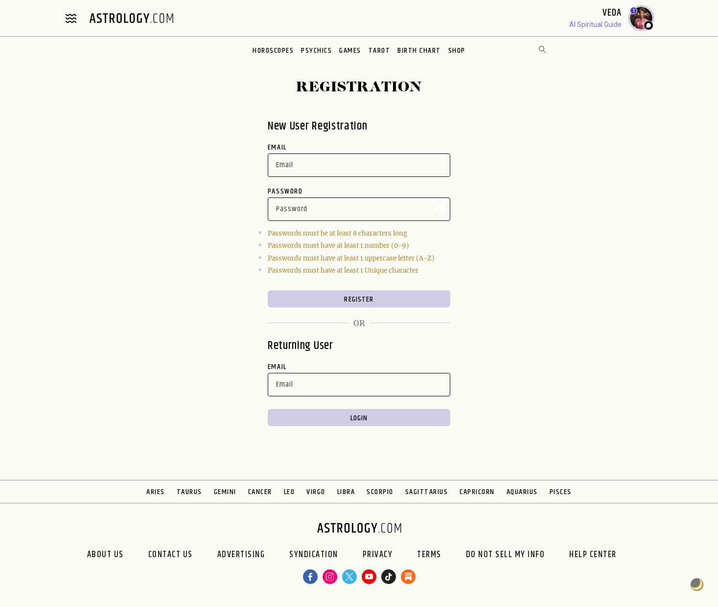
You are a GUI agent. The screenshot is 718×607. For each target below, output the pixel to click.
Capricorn (477, 492)
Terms (429, 555)
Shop (456, 50)
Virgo (315, 492)
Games (350, 50)
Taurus (189, 492)
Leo (289, 492)
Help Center (593, 555)
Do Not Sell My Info (505, 555)
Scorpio (380, 492)
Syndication (313, 555)
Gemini (225, 492)
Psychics (316, 50)
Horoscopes (273, 50)
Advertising (241, 555)
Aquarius (522, 492)
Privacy (378, 555)
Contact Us (170, 555)
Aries (155, 492)
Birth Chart (419, 50)
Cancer (260, 492)
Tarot (380, 50)
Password (285, 191)
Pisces (561, 492)
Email (277, 147)
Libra (346, 492)
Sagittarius (426, 492)
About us (105, 555)
